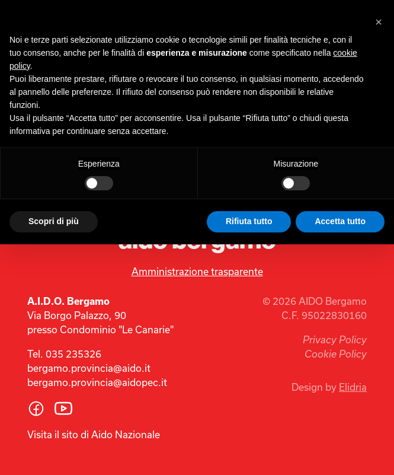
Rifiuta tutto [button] (249, 221)
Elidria (353, 387)
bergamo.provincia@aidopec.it (97, 382)
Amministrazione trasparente (197, 271)
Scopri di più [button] (53, 221)
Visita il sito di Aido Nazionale (93, 434)
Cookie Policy (336, 354)
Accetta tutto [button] (340, 221)
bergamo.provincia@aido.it (88, 368)
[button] (378, 18)
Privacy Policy (335, 339)
